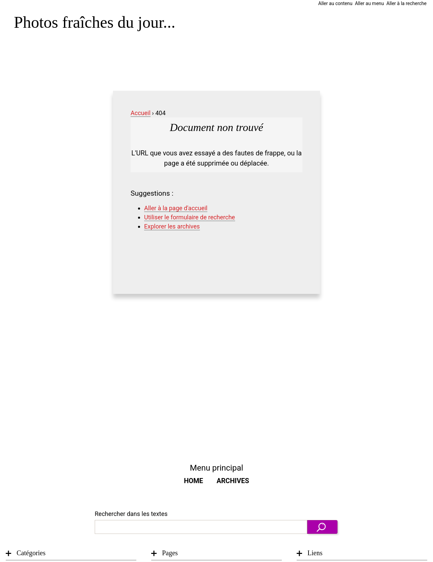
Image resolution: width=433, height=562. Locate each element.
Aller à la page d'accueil (175, 208)
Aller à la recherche (406, 3)
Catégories (31, 553)
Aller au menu (369, 3)
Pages (170, 553)
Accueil (141, 112)
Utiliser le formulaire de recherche (189, 217)
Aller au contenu (335, 3)
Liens (314, 553)
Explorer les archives (172, 226)
